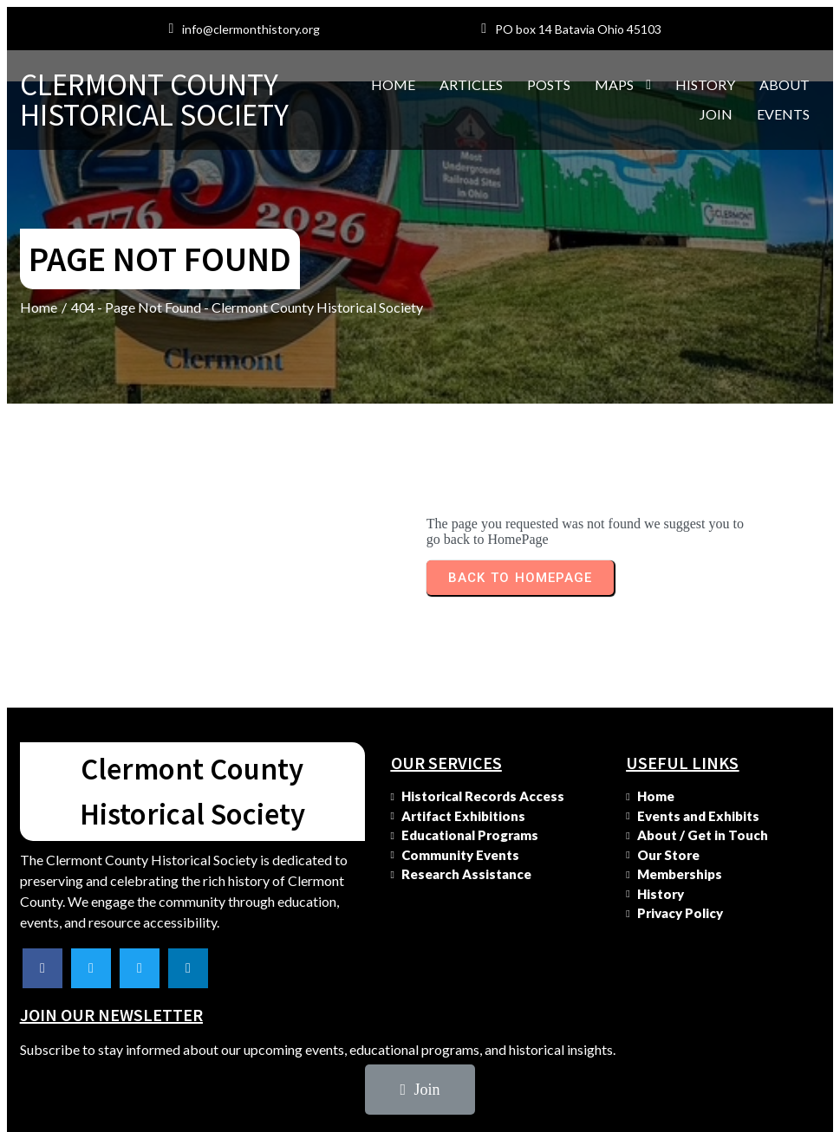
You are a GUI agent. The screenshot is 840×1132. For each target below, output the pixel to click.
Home (38, 338)
